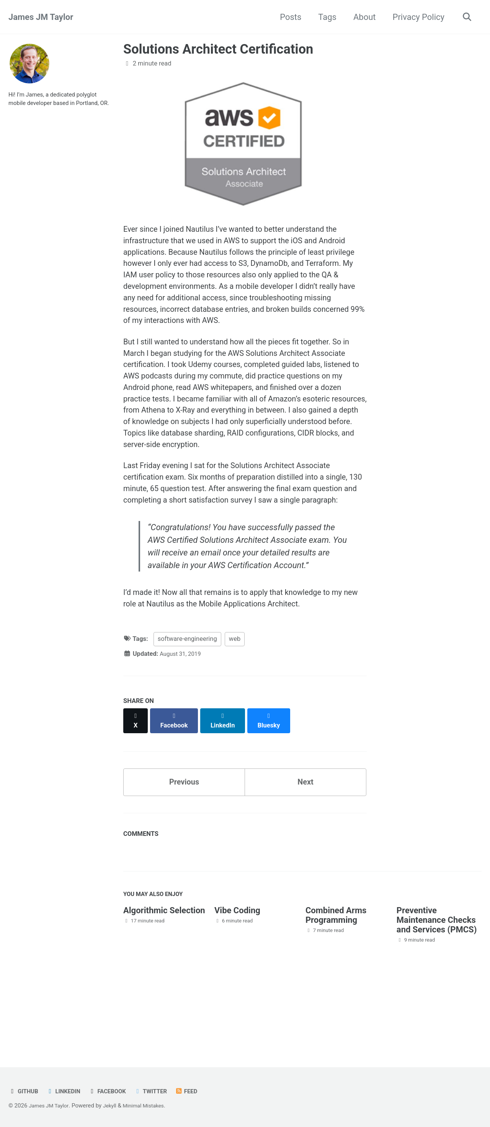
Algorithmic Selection (164, 983)
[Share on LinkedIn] (226, 793)
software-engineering (187, 715)
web (234, 715)
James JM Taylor (40, 17)
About (361, 17)
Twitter (160, 1091)
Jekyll (114, 1105)
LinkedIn (66, 1091)
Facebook (113, 1091)
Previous (184, 851)
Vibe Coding (237, 983)
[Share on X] (136, 793)
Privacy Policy (415, 17)
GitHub (24, 1091)
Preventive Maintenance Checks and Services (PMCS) (437, 993)
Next (305, 851)
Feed (198, 1091)
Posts (287, 17)
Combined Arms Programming (335, 988)
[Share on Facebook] (176, 793)
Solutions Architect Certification (218, 49)
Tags (324, 17)
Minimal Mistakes (151, 1105)
